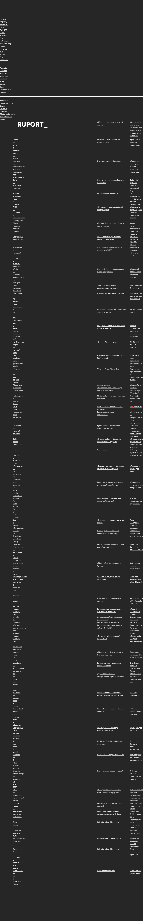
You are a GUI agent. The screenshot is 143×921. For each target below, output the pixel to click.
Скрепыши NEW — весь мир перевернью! (135, 815)
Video (2, 120)
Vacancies (4, 76)
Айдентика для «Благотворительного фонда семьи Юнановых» (109, 388)
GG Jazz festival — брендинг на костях (135, 775)
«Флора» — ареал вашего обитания (136, 711)
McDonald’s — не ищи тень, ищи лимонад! (111, 397)
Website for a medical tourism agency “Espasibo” (136, 389)
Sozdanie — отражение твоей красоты (136, 533)
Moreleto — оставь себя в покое (15, 699)
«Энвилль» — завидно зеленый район (110, 521)
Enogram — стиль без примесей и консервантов (111, 327)
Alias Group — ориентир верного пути (15, 829)
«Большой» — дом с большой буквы (15, 877)
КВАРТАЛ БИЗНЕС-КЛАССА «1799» (134, 241)
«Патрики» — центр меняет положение (136, 296)
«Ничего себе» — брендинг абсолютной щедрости (109, 440)
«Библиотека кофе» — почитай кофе (15, 347)
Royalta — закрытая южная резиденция (135, 842)
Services (3, 79)
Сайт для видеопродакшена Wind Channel (136, 579)
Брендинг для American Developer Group (136, 629)
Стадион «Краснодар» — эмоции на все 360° (15, 779)
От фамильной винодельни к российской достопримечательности (109, 620)
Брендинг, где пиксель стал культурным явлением (109, 610)
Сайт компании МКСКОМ (15, 288)
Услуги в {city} (6, 44)
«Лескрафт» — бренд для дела (136, 468)
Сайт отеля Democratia (15, 441)
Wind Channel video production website (110, 710)
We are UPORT (6, 90)
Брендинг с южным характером (135, 142)
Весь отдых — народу (15, 602)
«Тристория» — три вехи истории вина (136, 757)
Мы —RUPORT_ (4, 58)
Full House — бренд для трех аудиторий (136, 745)
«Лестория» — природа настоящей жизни (107, 729)
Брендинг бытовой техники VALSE (136, 547)
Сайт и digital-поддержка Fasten (136, 806)
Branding (4, 111)
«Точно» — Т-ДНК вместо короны (15, 761)
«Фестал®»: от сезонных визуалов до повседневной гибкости (136, 795)
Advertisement (6, 117)
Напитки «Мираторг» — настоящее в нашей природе (15, 552)
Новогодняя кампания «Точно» (110, 293)
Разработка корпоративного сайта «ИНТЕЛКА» (109, 626)
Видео (2, 106)
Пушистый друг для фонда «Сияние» (108, 578)
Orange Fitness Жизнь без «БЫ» (110, 369)
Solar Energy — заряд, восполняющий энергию (108, 286)
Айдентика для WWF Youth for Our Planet (136, 601)
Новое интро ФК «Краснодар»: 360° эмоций (110, 356)
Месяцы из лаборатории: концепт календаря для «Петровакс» (15, 169)
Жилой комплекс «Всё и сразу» (15, 199)
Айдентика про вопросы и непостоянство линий (136, 374)
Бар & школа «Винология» (15, 524)
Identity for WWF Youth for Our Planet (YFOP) (15, 507)
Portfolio (3, 68)
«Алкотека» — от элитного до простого (15, 473)
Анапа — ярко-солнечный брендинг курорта (135, 228)
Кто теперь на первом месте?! (110, 771)
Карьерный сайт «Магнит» (15, 414)
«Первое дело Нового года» (109, 194)
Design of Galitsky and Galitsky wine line (110, 742)
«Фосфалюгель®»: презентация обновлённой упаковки (136, 443)
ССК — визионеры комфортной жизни (15, 795)
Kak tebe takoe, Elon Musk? (108, 822)
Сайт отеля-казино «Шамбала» (135, 566)
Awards (3, 84)
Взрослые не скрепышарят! (109, 838)
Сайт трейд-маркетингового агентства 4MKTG (109, 249)
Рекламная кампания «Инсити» (15, 814)
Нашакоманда (3, 34)
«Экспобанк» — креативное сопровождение (136, 485)
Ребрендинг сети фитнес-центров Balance (15, 733)
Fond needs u (102, 450)
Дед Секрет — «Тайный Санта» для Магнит (136, 667)
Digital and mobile (7, 114)
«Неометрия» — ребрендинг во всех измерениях (136, 417)
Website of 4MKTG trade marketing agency (135, 273)
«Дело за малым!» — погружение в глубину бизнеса (110, 675)
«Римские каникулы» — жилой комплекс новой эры (136, 166)
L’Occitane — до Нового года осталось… (15, 300)
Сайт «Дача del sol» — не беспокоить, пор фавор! (108, 532)
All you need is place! (136, 311)
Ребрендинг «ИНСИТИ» (15, 238)
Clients (3, 92)
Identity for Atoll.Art (15, 620)
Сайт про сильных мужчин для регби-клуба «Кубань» (135, 431)
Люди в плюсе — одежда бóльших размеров (136, 524)
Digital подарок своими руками (15, 227)
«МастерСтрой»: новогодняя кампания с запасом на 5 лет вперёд (15, 586)
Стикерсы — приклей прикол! (15, 430)
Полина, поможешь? (135, 694)
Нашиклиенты (3, 47)
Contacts (3, 71)
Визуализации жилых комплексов (106, 413)
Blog (2, 82)
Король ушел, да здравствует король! (109, 804)
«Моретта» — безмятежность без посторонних (110, 653)
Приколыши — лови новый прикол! (109, 599)
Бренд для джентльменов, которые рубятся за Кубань (109, 812)
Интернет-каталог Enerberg (109, 161)
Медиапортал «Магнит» (15, 839)
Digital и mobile (6, 103)
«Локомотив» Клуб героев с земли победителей (109, 238)
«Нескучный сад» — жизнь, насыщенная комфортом (109, 791)
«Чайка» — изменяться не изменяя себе (108, 141)
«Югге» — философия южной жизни (110, 123)
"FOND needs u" (15, 806)
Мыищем (2, 53)
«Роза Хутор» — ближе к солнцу (136, 611)
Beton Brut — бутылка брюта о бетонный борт (136, 185)
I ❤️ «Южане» (136, 407)
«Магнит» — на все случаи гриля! (15, 375)
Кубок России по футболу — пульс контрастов (109, 427)
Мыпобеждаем (5, 39)
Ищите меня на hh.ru (15, 656)
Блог (2, 27)
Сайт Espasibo (15, 408)
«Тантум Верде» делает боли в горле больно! (110, 224)
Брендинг (4, 101)
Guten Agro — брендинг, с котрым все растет (15, 858)
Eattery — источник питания (15, 184)
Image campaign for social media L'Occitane (15, 489)
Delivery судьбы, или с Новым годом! (136, 452)
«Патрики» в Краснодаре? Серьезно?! (108, 637)
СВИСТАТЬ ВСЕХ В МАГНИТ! (135, 344)
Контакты (4, 25)
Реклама (3, 109)
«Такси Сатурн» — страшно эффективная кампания (135, 331)
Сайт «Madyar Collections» (136, 286)
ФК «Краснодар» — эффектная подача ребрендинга (136, 199)
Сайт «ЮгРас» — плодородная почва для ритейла (110, 270)
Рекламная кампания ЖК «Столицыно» (136, 655)
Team (2, 87)
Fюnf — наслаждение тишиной (110, 755)
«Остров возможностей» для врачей (15, 629)
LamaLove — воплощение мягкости (15, 667)
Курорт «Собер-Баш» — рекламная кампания (15, 643)
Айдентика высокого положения (15, 388)
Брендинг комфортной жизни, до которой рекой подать (110, 483)
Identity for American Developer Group (15, 536)
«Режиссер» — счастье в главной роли (15, 456)
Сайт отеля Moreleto (106, 871)
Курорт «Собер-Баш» (15, 611)
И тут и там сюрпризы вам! (15, 316)
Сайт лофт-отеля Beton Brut (135, 398)
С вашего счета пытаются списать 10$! (15, 332)
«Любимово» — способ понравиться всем (135, 678)
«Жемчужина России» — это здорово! (109, 408)
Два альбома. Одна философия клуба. (15, 360)
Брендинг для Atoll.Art (136, 729)
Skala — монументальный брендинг (136, 852)
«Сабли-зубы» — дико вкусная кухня (136, 638)
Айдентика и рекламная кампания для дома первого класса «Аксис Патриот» (136, 129)
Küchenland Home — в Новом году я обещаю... (15, 717)
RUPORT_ (4, 30)
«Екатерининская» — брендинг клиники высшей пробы (110, 467)
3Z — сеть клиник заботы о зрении (15, 682)
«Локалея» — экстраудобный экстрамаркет (110, 208)
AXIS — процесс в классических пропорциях (15, 214)
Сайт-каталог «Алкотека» (135, 872)
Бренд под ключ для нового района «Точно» (109, 664)
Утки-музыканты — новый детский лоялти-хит (136, 827)
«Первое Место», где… (106, 342)
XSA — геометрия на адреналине (136, 501)
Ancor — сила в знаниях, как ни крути (15, 149)
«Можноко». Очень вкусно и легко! (15, 568)
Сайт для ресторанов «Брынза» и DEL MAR (110, 181)
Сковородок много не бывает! (135, 620)
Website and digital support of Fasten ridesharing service (136, 212)
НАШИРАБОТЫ (3, 20)
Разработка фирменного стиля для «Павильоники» (110, 545)
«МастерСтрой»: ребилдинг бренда (109, 564)
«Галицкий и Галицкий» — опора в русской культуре (15, 257)
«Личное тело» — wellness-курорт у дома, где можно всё (110, 694)
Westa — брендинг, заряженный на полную (15, 276)
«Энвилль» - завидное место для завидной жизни (111, 311)
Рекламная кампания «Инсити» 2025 (134, 252)
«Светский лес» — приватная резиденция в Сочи (136, 360)
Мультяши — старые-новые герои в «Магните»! (109, 499)
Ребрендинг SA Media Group (15, 400)
